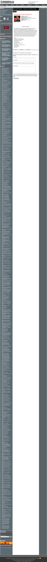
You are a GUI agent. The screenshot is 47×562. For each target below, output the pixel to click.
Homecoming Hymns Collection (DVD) (5, 113)
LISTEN (29, 1)
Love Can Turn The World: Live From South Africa (6, 209)
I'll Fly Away (4, 362)
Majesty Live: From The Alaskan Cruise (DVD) (6, 138)
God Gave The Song (5, 411)
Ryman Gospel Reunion (6, 486)
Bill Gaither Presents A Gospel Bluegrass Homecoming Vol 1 (6, 319)
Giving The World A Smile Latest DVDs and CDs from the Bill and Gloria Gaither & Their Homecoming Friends (6, 49)
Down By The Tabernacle (6, 424)
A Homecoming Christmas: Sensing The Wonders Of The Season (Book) (6, 152)
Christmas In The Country (6, 377)
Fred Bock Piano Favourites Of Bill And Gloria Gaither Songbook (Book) (6, 190)
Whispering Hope (5, 396)
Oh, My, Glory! (5, 394)
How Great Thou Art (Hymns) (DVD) (5, 216)
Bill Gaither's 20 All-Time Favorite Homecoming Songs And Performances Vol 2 (6, 311)
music (11, 4)
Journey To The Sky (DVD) (6, 302)
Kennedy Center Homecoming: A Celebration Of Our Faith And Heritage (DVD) (6, 444)
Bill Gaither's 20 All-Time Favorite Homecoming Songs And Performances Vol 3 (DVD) (6, 290)
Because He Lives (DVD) (6, 398)
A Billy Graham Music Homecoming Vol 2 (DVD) (5, 354)
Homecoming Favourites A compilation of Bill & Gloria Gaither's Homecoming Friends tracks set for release (6, 45)
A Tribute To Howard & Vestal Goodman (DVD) (6, 297)
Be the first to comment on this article (22, 52)
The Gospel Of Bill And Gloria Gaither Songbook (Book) (6, 186)
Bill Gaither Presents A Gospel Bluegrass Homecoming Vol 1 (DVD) (6, 314)
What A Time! (4, 369)
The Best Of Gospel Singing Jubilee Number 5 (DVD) (5, 523)
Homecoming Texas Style (6, 485)
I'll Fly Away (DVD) (5, 353)
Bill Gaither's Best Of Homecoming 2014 (5, 110)
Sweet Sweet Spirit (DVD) (6, 217)
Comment (15, 49)
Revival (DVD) (5, 384)
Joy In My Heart (5, 165)
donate (43, 4)
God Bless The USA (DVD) (6, 130)
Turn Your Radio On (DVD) (6, 504)
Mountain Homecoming (6, 408)
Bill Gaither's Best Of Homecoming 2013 (5, 133)
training (22, 4)
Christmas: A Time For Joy (6, 378)
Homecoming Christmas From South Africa (6, 220)
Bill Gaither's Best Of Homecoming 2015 (5, 96)
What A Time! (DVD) (5, 385)
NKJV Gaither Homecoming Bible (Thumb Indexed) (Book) (6, 119)
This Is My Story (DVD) (6, 383)
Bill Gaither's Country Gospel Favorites (5, 100)
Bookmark (21, 49)
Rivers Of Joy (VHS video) (6, 461)
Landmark (4, 496)
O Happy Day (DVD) (5, 191)
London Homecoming (5, 367)
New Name (33, 2)
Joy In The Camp (5, 423)
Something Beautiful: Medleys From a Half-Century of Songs (6, 200)
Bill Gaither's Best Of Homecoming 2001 (5, 376)
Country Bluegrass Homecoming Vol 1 (5, 183)
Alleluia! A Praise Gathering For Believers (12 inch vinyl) (6, 515)
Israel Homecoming (5, 275)
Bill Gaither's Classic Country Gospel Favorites (5, 72)
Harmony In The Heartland (6, 402)
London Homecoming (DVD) (6, 373)
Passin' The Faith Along (6, 301)
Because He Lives (5, 425)
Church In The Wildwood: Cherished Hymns (6, 266)
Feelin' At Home (5, 366)
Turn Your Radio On (5, 498)
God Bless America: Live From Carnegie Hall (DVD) (6, 359)
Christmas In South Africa (6, 223)
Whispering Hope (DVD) (6, 395)
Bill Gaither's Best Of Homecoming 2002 (5, 363)
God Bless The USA (5, 129)
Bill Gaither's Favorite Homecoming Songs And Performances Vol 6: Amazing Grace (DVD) (6, 237)
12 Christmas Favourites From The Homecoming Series (6, 131)
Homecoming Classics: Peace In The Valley (6, 276)
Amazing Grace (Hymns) (6, 218)
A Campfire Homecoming (6, 174)
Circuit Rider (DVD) (5, 87)
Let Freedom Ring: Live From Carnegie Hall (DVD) (6, 361)
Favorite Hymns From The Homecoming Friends (6, 243)
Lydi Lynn (31, 3)
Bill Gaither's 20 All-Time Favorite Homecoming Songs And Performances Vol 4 (6, 279)
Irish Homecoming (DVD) (6, 414)
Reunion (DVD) (5, 506)
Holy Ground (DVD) (5, 490)
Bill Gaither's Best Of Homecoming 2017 (5, 86)
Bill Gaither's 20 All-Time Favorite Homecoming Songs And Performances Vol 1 (6, 288)
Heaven (4, 308)
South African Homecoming (6, 207)
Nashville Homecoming (6, 164)
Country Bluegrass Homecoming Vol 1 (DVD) (5, 196)
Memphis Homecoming (6, 391)
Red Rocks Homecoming (6, 332)
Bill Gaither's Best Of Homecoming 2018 (5, 80)
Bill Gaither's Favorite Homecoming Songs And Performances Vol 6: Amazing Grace (6, 344)
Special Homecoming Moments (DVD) (5, 299)
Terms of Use (37, 558)
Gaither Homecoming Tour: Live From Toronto (6, 251)
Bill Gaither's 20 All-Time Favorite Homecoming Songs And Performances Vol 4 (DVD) (6, 316)
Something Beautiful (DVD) (6, 204)
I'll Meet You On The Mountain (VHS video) (5, 436)
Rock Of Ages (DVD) (5, 181)
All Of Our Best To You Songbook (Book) (6, 202)
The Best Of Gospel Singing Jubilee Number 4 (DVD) (5, 528)
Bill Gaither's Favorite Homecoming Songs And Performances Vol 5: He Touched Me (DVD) (6, 240)
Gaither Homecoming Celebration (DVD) (5, 135)
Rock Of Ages (4, 175)
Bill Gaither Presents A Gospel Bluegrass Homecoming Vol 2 (6, 321)
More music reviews (4, 10)
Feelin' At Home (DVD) (6, 388)
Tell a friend (28, 49)
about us (36, 4)
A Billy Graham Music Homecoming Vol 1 (5, 382)
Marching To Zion (5, 442)
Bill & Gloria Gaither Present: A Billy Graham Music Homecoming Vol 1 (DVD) (6, 350)
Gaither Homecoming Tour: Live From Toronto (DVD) (6, 248)
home (1, 4)
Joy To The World (5, 474)
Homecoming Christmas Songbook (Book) (6, 446)
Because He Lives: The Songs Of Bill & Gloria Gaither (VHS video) (6, 416)
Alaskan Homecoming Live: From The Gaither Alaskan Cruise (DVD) (6, 143)
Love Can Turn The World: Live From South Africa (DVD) (6, 211)
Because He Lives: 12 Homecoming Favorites (6, 68)
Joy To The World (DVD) (6, 475)
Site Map (33, 558)
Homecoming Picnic (5, 180)
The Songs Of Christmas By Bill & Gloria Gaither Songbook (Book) (6, 254)
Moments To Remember (6, 368)
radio (6, 4)
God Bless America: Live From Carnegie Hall (6, 340)
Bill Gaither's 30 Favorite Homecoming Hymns (6, 92)
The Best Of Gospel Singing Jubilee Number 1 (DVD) (5, 521)
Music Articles (4, 11)
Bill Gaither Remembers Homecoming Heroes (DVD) (6, 231)
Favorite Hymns (5, 431)
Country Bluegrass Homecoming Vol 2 (5, 185)
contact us (29, 4)
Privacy (31, 558)
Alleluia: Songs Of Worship (6, 203)
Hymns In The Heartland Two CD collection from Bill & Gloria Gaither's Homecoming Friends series (6, 41)
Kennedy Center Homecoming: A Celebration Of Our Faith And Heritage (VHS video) (6, 451)
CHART (36, 1)
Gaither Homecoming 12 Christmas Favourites (6, 84)
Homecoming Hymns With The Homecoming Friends (6, 404)
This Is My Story (5, 372)
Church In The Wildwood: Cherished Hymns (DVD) (6, 270)
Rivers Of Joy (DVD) (5, 462)
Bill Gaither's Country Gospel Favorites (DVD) (5, 98)
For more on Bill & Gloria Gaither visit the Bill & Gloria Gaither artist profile (6, 63)
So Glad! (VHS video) (5, 430)
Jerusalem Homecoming (6, 267)
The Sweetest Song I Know (6, 493)
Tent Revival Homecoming (6, 139)
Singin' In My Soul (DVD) (6, 429)
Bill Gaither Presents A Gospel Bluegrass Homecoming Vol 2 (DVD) (6, 327)
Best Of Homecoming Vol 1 (6, 476)
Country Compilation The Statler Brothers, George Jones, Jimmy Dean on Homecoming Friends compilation (6, 59)
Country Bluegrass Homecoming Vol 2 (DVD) (5, 195)
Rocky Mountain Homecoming (5, 331)
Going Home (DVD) (5, 337)
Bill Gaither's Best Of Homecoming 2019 (5, 70)
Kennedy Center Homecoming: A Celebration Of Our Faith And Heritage (6, 458)
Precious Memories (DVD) (6, 497)
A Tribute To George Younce (6, 280)
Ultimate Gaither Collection (6, 136)
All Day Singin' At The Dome (6, 456)
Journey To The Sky (5, 300)
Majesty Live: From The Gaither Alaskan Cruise (6, 141)
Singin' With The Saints (6, 453)
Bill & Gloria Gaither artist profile (6, 14)
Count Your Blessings (5, 156)
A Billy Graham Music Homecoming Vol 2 (5, 380)
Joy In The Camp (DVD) (6, 477)
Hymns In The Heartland (6, 81)
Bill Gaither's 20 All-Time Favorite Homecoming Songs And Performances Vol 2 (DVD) (6, 334)
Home (5, 6)
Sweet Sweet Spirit (5, 439)
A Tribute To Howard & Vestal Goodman (6, 295)
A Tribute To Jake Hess (6, 281)
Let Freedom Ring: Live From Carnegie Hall (6, 347)
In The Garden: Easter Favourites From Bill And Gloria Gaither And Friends (6, 91)
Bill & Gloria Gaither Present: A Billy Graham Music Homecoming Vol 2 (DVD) (6, 357)
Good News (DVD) (5, 428)
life (17, 4)
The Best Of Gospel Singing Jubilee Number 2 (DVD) (5, 526)
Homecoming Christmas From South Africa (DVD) (6, 225)
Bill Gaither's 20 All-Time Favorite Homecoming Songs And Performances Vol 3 (6, 325)
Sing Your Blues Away (6, 484)
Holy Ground (4, 489)
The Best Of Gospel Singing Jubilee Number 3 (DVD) (5, 519)
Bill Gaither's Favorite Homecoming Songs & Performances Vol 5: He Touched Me (6, 227)
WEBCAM (33, 1)
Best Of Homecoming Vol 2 (6, 168)
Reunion (4, 505)
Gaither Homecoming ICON (6, 88)
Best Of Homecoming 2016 (5, 518)
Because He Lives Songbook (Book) (5, 413)
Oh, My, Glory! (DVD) (5, 397)
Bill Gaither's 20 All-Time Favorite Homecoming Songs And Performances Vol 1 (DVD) (6, 284)
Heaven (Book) (5, 307)
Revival (4, 374)
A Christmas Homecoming (6, 499)
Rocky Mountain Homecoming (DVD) (5, 329)
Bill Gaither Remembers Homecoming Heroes (6, 233)
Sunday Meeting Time (6, 260)
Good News (4, 407)
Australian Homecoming (6, 309)
